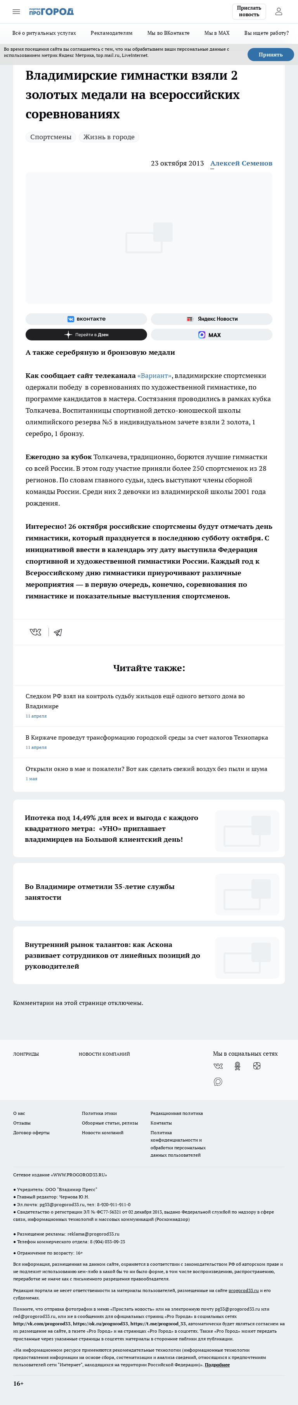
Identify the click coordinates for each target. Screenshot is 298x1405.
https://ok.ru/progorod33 (100, 1323)
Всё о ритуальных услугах (44, 32)
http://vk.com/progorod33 (42, 1323)
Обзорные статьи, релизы (110, 1123)
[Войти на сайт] (278, 11)
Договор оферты (31, 1132)
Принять (271, 54)
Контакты (161, 1123)
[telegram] (60, 632)
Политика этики (99, 1113)
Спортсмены (50, 136)
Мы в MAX (217, 32)
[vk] (36, 632)
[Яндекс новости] (211, 319)
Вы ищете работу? (266, 32)
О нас (19, 1113)
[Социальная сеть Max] (211, 334)
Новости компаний (102, 1132)
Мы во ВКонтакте (168, 32)
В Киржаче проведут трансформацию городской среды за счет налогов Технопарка (149, 742)
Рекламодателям (112, 32)
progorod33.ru (244, 1290)
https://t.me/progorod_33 (158, 1323)
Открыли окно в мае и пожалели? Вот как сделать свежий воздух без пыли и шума (149, 774)
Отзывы (22, 1123)
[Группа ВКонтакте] (86, 319)
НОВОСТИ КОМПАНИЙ (104, 1054)
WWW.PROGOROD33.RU (79, 1175)
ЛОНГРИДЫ (26, 1054)
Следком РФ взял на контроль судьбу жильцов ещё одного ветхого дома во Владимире (149, 706)
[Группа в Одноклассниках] (237, 1066)
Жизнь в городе (109, 136)
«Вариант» (154, 375)
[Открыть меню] (16, 11)
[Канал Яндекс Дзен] (86, 334)
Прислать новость (249, 11)
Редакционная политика (177, 1113)
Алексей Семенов (241, 163)
